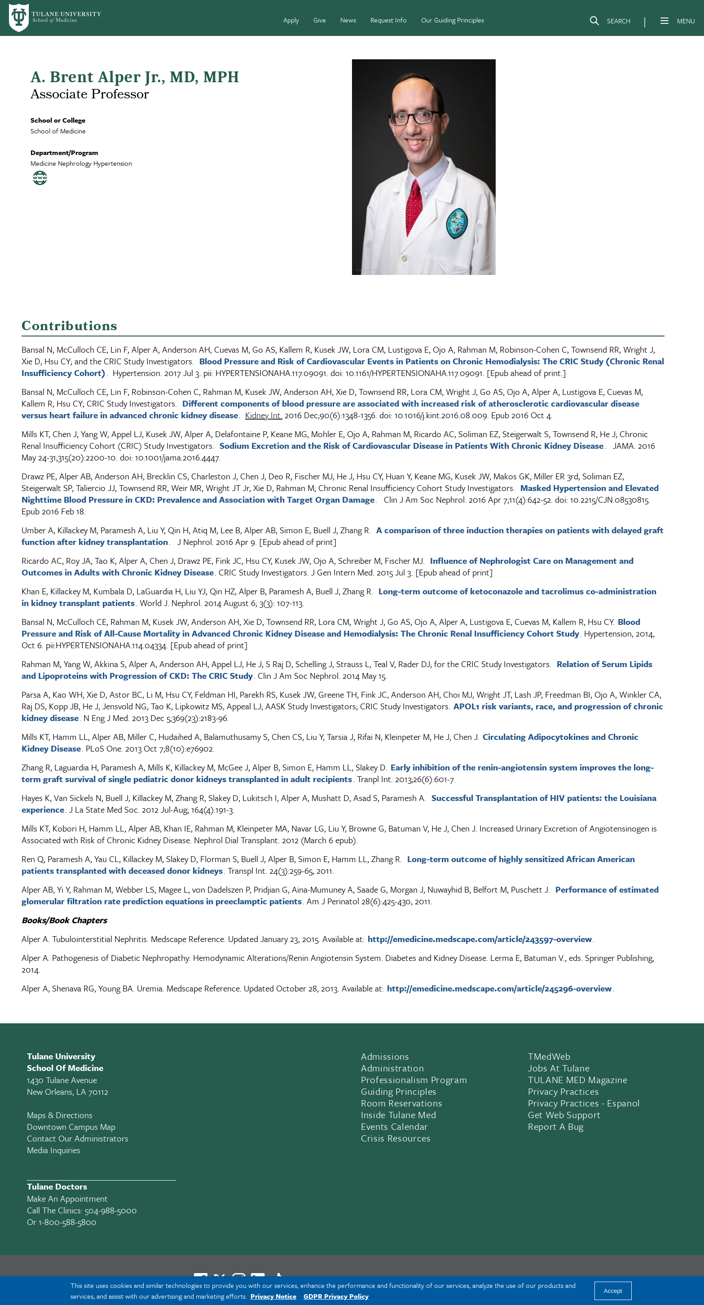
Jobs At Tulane (559, 1068)
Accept (613, 1290)
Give (319, 20)
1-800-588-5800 (68, 1222)
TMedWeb (549, 1056)
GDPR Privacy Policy (336, 1296)
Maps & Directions (59, 1115)
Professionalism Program (414, 1079)
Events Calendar (394, 1126)
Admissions (385, 1056)
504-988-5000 (111, 1210)
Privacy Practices (563, 1091)
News (348, 20)
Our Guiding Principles (452, 20)
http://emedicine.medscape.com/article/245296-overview (499, 988)
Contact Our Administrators (77, 1138)
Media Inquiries (53, 1150)
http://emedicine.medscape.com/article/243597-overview (480, 939)
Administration (392, 1068)
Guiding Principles (399, 1091)
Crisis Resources (396, 1138)
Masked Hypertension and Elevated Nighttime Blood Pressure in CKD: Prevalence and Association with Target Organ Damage (340, 493)
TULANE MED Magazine (578, 1079)
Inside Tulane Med (398, 1114)
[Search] (609, 22)
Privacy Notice (273, 1296)
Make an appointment (67, 1198)
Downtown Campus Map (71, 1126)
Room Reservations (401, 1103)
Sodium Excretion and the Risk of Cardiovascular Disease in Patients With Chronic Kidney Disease (411, 445)
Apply (291, 20)
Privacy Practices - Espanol (584, 1103)
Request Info (388, 20)
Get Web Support (564, 1114)
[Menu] (664, 20)
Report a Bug (556, 1126)
